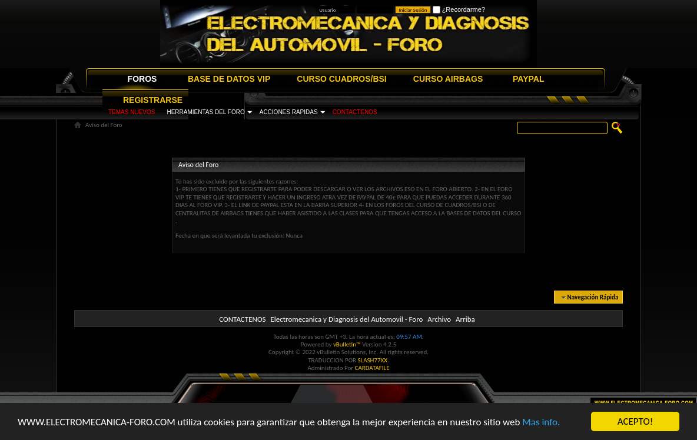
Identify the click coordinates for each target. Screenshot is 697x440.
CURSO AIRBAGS (448, 79)
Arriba (465, 319)
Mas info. (541, 422)
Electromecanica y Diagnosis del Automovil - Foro (346, 319)
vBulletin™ (347, 344)
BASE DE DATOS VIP (229, 79)
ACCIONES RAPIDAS (289, 112)
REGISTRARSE (152, 100)
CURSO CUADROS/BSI (341, 79)
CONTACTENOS (355, 112)
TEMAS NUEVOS (131, 112)
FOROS (142, 79)
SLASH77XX (373, 360)
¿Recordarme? (459, 9)
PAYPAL (528, 79)
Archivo (439, 319)
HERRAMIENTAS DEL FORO (205, 112)
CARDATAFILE (372, 368)
